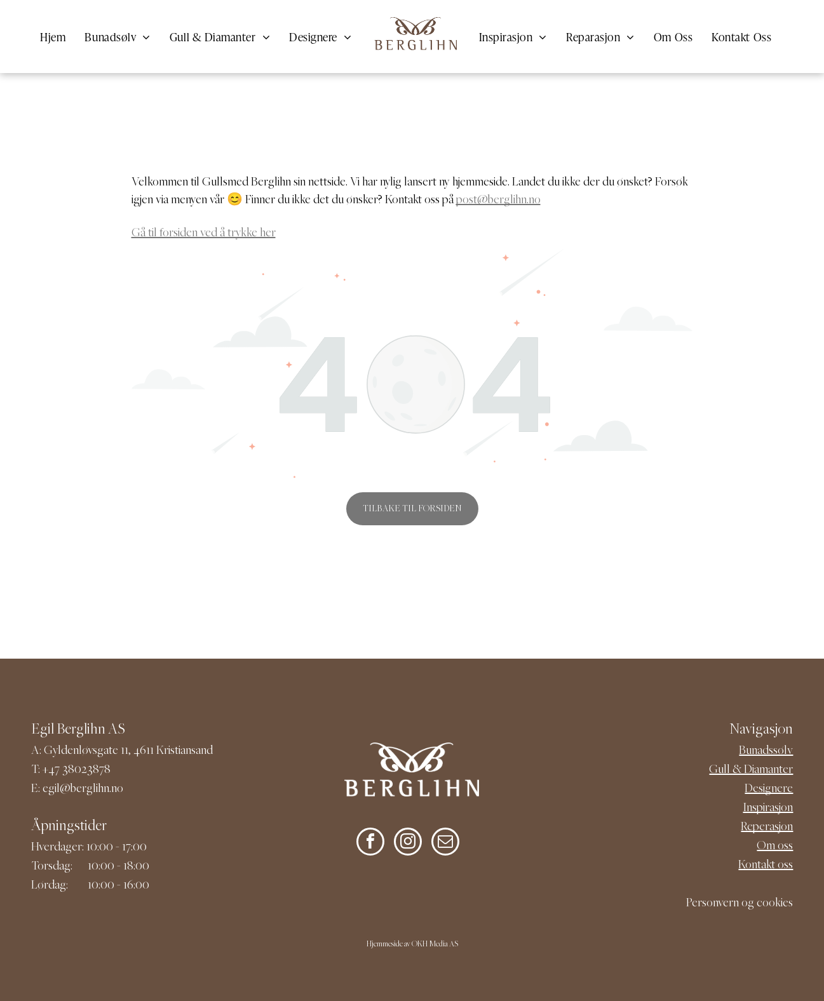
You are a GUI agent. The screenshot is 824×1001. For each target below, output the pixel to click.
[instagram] (408, 843)
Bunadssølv (766, 751)
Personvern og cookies (739, 903)
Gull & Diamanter (751, 770)
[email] (445, 843)
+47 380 (62, 770)
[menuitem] (52, 36)
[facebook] (370, 843)
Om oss (775, 846)
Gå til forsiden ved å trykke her (204, 233)
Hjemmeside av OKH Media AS (412, 945)
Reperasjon (767, 827)
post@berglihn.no (498, 200)
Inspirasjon (768, 808)
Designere (769, 789)
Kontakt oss (765, 865)
